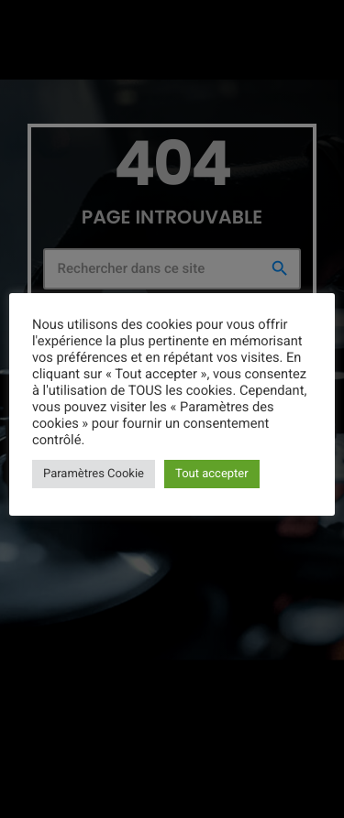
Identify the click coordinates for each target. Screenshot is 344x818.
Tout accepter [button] (212, 474)
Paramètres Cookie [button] (93, 474)
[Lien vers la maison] (48, 25)
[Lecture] (314, 25)
